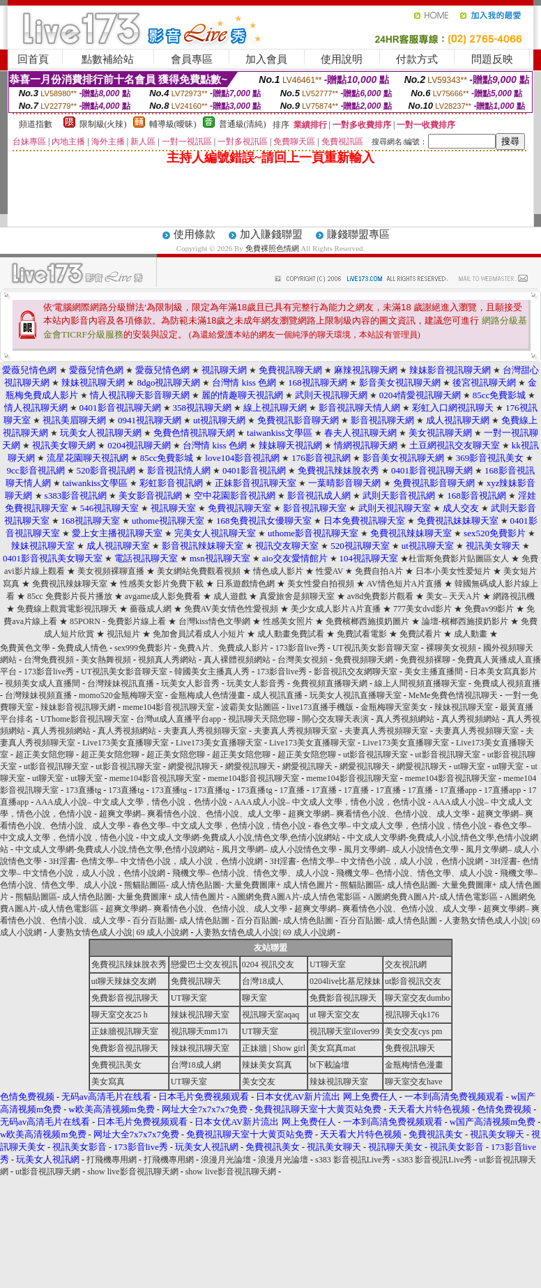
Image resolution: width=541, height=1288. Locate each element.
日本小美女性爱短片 (453, 571)
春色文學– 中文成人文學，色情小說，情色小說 (219, 826)
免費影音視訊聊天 (124, 998)
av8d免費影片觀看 (380, 596)
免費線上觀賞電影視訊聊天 (67, 609)
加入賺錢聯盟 (271, 234)
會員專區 (192, 59)
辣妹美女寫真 (267, 1065)
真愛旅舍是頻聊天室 (298, 596)
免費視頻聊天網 (364, 660)
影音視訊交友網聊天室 (355, 671)
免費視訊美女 (116, 1065)
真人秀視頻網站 (405, 719)
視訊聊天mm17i (199, 1031)
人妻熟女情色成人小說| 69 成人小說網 (118, 932)
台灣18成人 (263, 981)
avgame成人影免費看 (163, 596)
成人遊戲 (230, 596)
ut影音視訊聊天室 (375, 754)
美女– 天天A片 (453, 596)
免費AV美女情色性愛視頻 (231, 609)
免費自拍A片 (379, 571)
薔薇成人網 (151, 609)
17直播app (458, 790)
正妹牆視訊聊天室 (124, 1031)
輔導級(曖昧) (173, 124)
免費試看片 (420, 634)
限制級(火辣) (103, 124)
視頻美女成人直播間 (42, 683)
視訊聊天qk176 (412, 1015)
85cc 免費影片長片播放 (69, 596)
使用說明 (342, 59)
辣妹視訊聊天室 (463, 707)
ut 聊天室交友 (335, 1015)
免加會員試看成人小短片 (199, 634)
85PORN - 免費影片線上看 (118, 621)
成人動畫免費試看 (290, 634)
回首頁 (33, 59)
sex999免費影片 (143, 648)
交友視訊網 (406, 964)
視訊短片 (123, 634)
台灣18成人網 (196, 1065)
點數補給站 (108, 59)
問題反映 (492, 59)
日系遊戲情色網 (245, 584)
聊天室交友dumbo (417, 998)
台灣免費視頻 (49, 660)
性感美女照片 (288, 621)
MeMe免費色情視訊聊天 (453, 695)
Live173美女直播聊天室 (125, 743)
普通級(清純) (242, 124)
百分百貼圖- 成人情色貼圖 (180, 920)
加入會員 (266, 59)
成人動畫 (470, 634)
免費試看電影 (362, 634)
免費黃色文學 (25, 648)
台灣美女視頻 (302, 660)
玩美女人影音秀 (190, 683)
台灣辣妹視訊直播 (120, 683)
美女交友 (258, 1081)
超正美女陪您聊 (44, 754)
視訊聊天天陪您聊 (261, 719)
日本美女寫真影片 (503, 671)
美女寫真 (108, 1081)
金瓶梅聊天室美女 (393, 707)
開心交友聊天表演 (335, 719)
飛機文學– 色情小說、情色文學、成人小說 (250, 873)
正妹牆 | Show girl (273, 1048)
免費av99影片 (489, 609)
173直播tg (83, 790)
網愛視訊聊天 (193, 766)
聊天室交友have (414, 1081)
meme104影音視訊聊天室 (168, 707)
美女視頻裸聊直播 (110, 571)
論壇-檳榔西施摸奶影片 (465, 621)
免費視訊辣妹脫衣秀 (129, 964)
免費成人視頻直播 (506, 683)
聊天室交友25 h (119, 1015)
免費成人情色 (82, 648)
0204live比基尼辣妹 (345, 981)
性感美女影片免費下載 (162, 584)
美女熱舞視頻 (106, 660)
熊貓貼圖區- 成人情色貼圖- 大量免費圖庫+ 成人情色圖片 (228, 885)
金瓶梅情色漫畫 (414, 1065)
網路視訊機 (514, 596)
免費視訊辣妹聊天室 (69, 584)
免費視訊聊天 (196, 981)
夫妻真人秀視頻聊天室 (205, 731)
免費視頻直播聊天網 (329, 683)
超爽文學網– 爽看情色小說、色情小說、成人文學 (190, 814)
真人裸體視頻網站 (237, 660)
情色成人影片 (279, 571)
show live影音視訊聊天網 (132, 1171)
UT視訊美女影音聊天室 (376, 648)
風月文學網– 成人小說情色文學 (279, 849)
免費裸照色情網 (272, 248)
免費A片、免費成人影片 (223, 648)
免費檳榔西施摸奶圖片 (367, 621)
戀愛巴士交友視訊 (204, 964)
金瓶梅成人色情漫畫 (207, 695)
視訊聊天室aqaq (271, 1015)
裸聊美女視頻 (451, 648)
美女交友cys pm (413, 1031)
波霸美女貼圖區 (250, 707)
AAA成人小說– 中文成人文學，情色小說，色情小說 (131, 802)
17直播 (292, 790)
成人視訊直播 (277, 695)
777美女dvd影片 (422, 609)
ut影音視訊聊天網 (47, 1171)
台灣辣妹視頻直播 (38, 695)
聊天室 (254, 998)
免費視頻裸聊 (425, 660)
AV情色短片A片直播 (404, 584)
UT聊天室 (328, 964)
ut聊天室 (469, 766)
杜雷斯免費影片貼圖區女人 (459, 558)
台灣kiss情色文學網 (214, 621)
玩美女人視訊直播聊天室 (356, 695)
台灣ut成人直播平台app (179, 719)
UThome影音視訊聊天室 (84, 719)
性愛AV (330, 571)
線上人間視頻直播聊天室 (420, 683)
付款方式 (417, 59)
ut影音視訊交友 (413, 981)
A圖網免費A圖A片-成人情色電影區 (296, 897)
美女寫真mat (333, 1048)
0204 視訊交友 (268, 964)
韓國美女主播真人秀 (212, 671)
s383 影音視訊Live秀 (352, 1160)
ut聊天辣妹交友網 (123, 981)
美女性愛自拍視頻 (320, 584)
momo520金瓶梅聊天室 (121, 695)
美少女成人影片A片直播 (336, 609)
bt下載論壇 (329, 1065)
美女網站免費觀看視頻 (199, 571)
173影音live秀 (300, 648)
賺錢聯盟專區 (358, 234)
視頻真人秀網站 (167, 660)
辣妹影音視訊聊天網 (78, 707)
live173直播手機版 (320, 707)
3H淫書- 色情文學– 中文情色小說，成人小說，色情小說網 (156, 861)
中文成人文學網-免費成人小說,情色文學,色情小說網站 (240, 837)
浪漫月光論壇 (226, 1160)
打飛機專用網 (111, 1160)
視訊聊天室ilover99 (344, 1031)
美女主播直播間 (433, 671)
